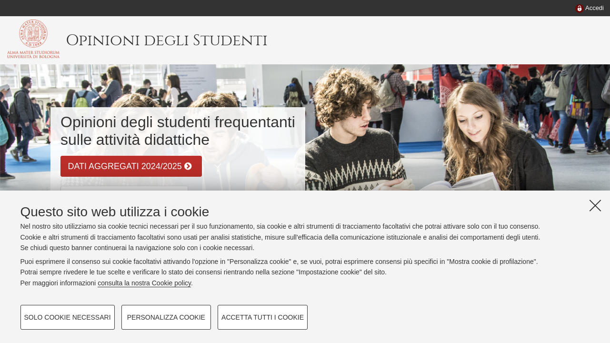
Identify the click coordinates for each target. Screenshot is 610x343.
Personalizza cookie (166, 317)
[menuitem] (589, 8)
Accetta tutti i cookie (262, 317)
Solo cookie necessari (67, 317)
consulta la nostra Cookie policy (144, 283)
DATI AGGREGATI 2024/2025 (129, 166)
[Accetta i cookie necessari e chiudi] (595, 205)
